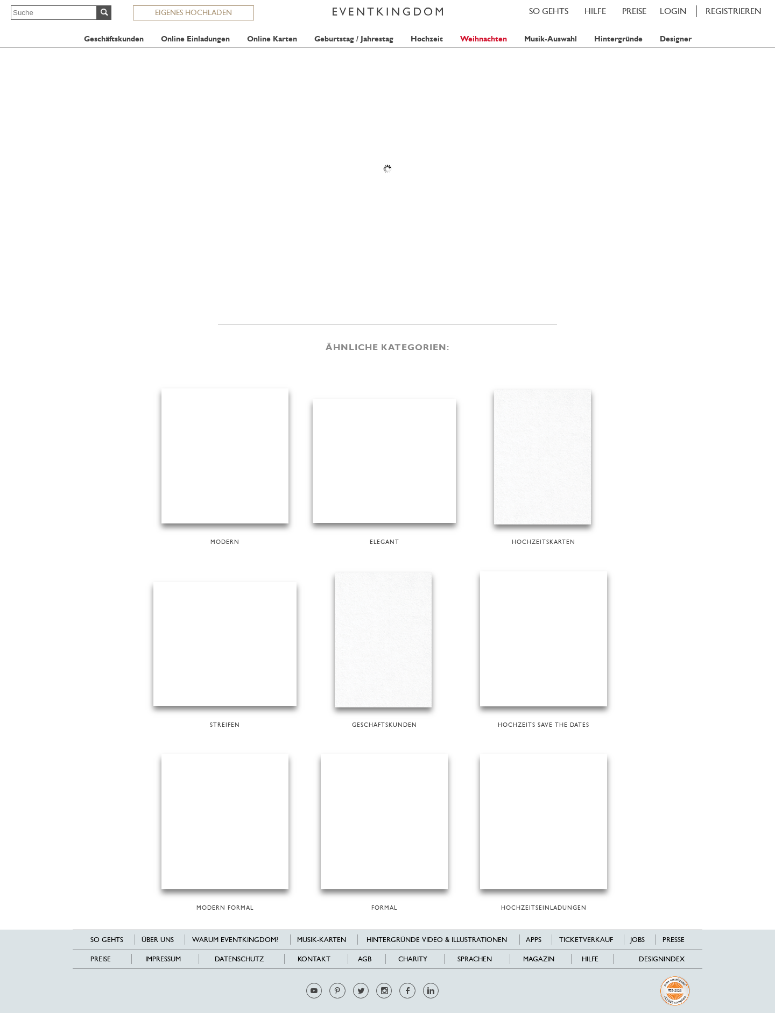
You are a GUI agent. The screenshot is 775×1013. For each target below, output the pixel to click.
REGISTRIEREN (734, 11)
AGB (364, 959)
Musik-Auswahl (550, 39)
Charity (412, 959)
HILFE (595, 11)
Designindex (662, 959)
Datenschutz (239, 959)
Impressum (163, 959)
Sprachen (474, 959)
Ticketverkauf (586, 940)
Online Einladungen (195, 39)
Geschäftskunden (114, 39)
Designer (676, 39)
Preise (634, 11)
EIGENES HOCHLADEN (193, 12)
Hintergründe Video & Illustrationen (437, 940)
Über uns (158, 940)
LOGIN (673, 11)
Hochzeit (427, 39)
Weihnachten (483, 39)
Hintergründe (618, 39)
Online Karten (272, 39)
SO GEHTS (548, 11)
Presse (674, 940)
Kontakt (314, 959)
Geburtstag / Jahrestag (353, 39)
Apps (533, 940)
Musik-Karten (321, 940)
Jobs (637, 940)
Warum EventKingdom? (235, 940)
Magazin (538, 959)
